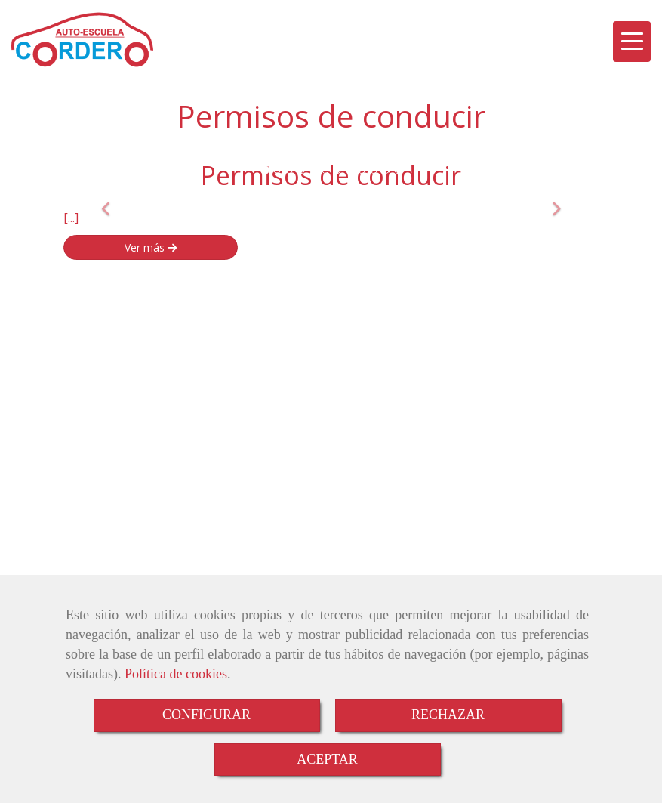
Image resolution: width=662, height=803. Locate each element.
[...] (71, 217)
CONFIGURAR (206, 714)
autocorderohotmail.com (153, 429)
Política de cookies (176, 673)
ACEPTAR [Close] (327, 759)
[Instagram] (613, 320)
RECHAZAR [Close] (448, 714)
